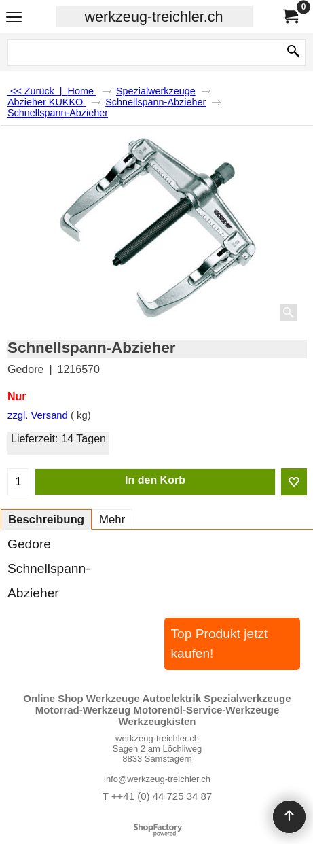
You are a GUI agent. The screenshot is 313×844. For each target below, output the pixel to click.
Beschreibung (46, 519)
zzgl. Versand (37, 415)
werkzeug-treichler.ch (153, 16)
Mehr (112, 519)
